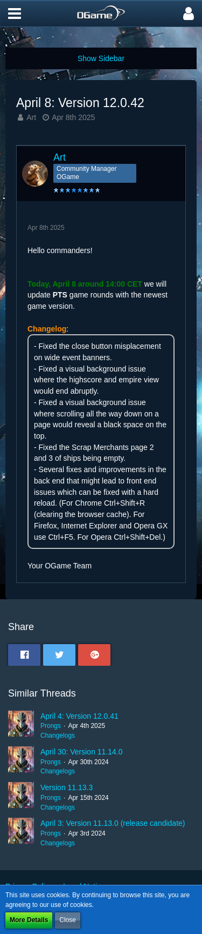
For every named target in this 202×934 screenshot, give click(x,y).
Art (31, 117)
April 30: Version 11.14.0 (81, 751)
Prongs (50, 726)
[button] (14, 13)
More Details (29, 920)
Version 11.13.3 (66, 787)
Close (67, 920)
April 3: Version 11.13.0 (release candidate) (112, 823)
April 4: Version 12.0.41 (79, 716)
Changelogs (57, 735)
